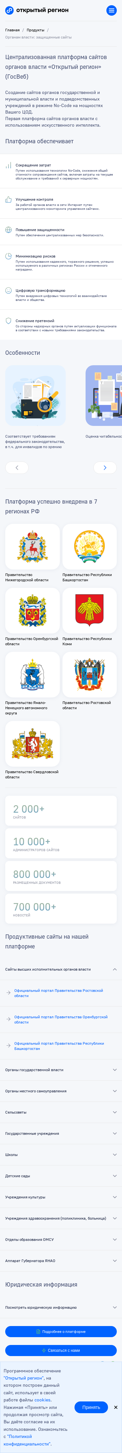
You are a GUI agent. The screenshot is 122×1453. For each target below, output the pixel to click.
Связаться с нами (61, 1350)
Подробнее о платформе (61, 1331)
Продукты (35, 29)
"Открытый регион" (24, 1378)
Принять (91, 1407)
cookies (42, 1399)
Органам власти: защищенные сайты (38, 37)
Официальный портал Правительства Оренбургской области (56, 1019)
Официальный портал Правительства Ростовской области (54, 993)
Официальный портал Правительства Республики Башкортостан (54, 1046)
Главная (12, 29)
